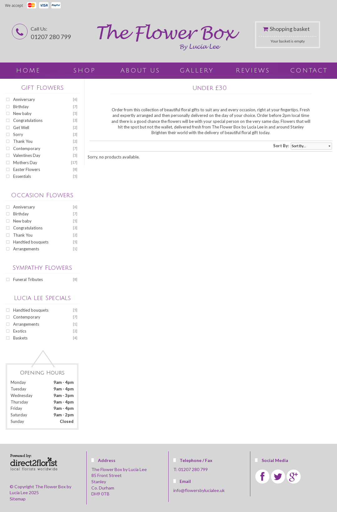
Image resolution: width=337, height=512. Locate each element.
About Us (140, 70)
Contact (309, 70)
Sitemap (18, 498)
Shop (84, 70)
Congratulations (28, 120)
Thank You (23, 141)
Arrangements (26, 248)
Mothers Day (25, 162)
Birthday (21, 106)
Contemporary (26, 148)
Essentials (22, 176)
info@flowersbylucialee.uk (199, 490)
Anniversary (24, 99)
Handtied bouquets (31, 241)
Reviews (253, 70)
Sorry (18, 134)
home (28, 70)
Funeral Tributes (28, 279)
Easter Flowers (26, 169)
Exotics (19, 331)
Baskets (20, 337)
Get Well (21, 127)
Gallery (197, 70)
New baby (22, 113)
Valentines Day (26, 155)
